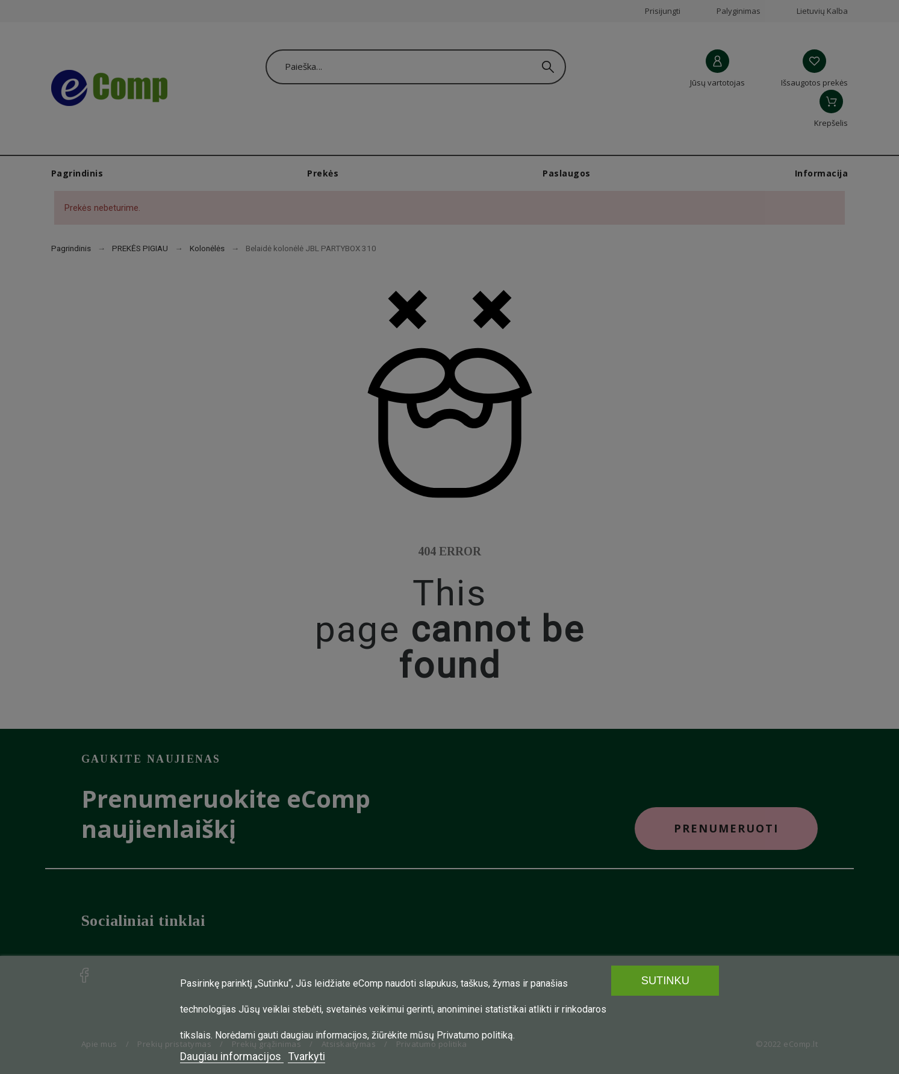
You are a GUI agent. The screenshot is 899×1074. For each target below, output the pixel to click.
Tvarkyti (306, 1056)
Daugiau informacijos (232, 1056)
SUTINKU (665, 980)
